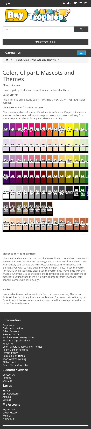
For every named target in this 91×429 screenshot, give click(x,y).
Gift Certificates (11, 393)
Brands (6, 390)
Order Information (13, 328)
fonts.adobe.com (12, 297)
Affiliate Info (9, 362)
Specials (7, 399)
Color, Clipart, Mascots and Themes (36, 59)
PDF (40, 107)
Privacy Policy (10, 352)
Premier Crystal (11, 334)
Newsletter (9, 418)
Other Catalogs (11, 331)
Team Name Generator (16, 365)
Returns (7, 377)
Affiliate (7, 396)
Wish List (7, 415)
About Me (8, 343)
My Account (9, 409)
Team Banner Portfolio (15, 349)
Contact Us (9, 374)
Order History (10, 412)
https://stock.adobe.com (48, 264)
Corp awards (10, 325)
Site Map (7, 380)
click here (9, 107)
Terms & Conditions (14, 355)
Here (66, 90)
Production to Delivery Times (19, 337)
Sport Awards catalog (14, 359)
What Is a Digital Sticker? (16, 340)
